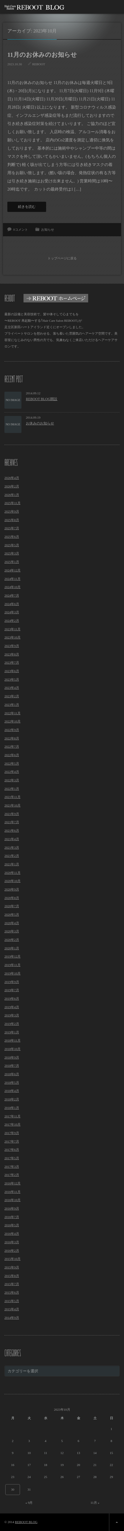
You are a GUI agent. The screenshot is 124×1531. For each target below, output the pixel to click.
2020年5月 (11, 914)
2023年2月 (11, 696)
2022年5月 (11, 763)
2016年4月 (11, 1233)
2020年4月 (11, 923)
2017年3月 (11, 1166)
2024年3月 (11, 612)
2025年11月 (12, 503)
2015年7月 (11, 1284)
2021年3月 (11, 847)
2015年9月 (11, 1267)
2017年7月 (11, 1141)
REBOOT (38, 64)
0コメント (20, 229)
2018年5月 (11, 1082)
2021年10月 (12, 805)
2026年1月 (11, 494)
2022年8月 (11, 738)
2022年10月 (12, 721)
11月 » (95, 1502)
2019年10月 (12, 973)
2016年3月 (11, 1242)
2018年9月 (11, 1057)
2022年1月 (11, 788)
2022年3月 (11, 780)
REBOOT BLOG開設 (41, 399)
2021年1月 (11, 864)
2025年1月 (11, 562)
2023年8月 (11, 654)
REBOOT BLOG (26, 1522)
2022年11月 (12, 713)
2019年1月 (11, 1032)
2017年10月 (12, 1124)
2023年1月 (11, 704)
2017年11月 (12, 1116)
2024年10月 (12, 587)
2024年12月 (12, 570)
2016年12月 (12, 1183)
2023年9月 (11, 646)
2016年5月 (11, 1225)
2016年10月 (12, 1200)
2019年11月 (12, 965)
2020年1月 (11, 948)
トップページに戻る (62, 258)
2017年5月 (11, 1158)
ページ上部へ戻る (116, 1522)
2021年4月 (11, 839)
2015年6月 (11, 1292)
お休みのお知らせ (40, 423)
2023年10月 (12, 637)
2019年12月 (12, 956)
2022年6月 (11, 755)
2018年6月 (11, 1074)
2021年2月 (11, 855)
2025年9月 (11, 511)
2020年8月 (11, 898)
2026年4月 (11, 477)
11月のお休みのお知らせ (42, 54)
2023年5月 (11, 679)
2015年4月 (11, 1309)
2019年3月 (11, 1015)
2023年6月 (11, 671)
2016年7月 (11, 1217)
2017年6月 (11, 1149)
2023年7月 (11, 662)
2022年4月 (11, 771)
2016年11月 (12, 1191)
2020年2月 (11, 939)
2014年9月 (11, 1317)
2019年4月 (11, 1007)
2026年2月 (11, 486)
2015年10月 (12, 1259)
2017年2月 (11, 1174)
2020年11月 (12, 872)
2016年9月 (11, 1208)
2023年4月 (11, 687)
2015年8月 (11, 1275)
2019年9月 (11, 982)
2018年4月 (11, 1090)
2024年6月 (11, 604)
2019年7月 (11, 990)
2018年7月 (11, 1065)
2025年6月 (11, 536)
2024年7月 (11, 595)
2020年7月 (11, 906)
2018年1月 (11, 1107)
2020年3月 (11, 931)
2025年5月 (11, 545)
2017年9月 (11, 1133)
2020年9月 (11, 889)
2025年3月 (11, 553)
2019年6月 (11, 998)
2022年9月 (11, 730)
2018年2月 (11, 1099)
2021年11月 (12, 797)
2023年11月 (12, 629)
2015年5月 (11, 1301)
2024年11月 (12, 578)
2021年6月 (11, 830)
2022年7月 (11, 746)
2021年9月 (11, 814)
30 (12, 1489)
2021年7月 (11, 822)
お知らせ (47, 229)
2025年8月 (11, 520)
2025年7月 (11, 528)
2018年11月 (12, 1040)
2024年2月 (11, 620)
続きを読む (27, 207)
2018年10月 (12, 1049)
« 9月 (29, 1502)
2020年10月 (12, 881)
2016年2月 (11, 1250)
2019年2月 (11, 1023)
